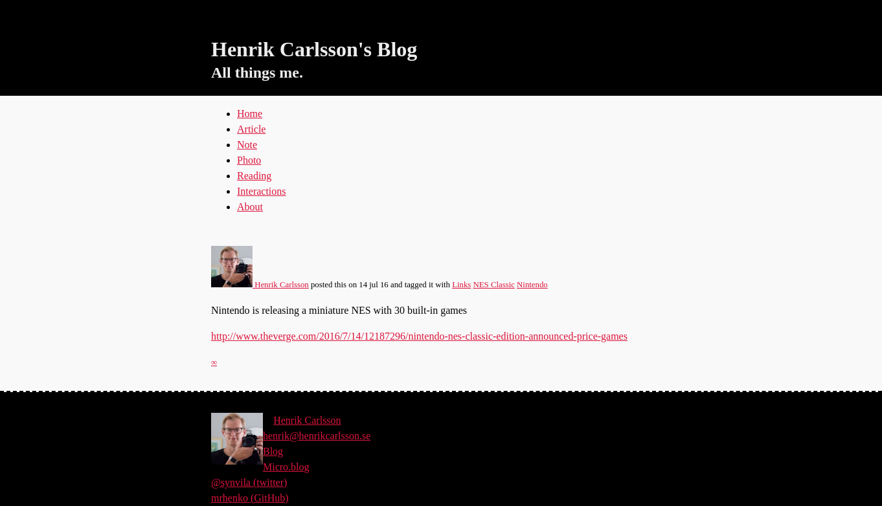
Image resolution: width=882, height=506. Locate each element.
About (250, 206)
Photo (249, 160)
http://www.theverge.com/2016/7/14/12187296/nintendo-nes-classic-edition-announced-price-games (419, 336)
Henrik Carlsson (260, 284)
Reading (254, 175)
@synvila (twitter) (249, 482)
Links (461, 284)
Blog (273, 451)
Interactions (261, 191)
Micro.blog (286, 466)
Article (251, 129)
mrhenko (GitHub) (250, 497)
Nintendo (532, 284)
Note (247, 144)
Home (249, 113)
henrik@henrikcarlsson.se (316, 435)
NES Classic (494, 284)
